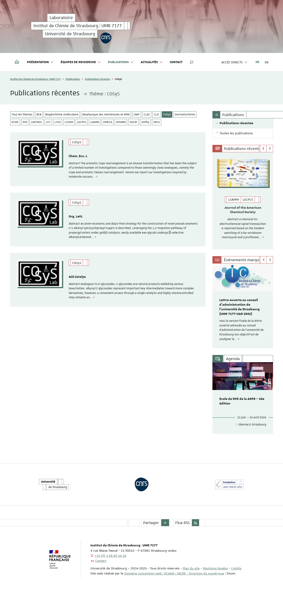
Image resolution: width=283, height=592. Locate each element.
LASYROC (36, 122)
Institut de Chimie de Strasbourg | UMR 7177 (35, 79)
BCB (38, 114)
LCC (48, 122)
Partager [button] (151, 522)
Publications (73, 79)
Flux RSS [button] (182, 522)
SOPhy (145, 122)
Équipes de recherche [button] (81, 62)
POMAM (121, 122)
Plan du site (191, 568)
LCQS (57, 122)
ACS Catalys (77, 278)
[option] (242, 200)
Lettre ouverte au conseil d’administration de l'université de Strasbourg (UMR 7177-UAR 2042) (239, 307)
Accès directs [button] (234, 62)
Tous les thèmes (22, 114)
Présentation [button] (40, 62)
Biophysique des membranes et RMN (106, 114)
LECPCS (81, 122)
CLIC (156, 114)
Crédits (236, 568)
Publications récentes (97, 79)
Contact (176, 62)
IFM (25, 122)
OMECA (107, 122)
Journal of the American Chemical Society (242, 210)
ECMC (15, 122)
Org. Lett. (76, 217)
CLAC (147, 114)
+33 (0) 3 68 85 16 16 (110, 555)
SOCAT (133, 122)
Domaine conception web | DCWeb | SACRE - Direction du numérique (174, 573)
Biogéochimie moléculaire (61, 114)
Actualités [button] (152, 62)
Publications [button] (121, 62)
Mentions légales (215, 568)
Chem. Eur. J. (78, 156)
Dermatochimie (185, 114)
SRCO (156, 122)
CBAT (137, 114)
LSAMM (94, 122)
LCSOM (69, 122)
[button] (191, 62)
